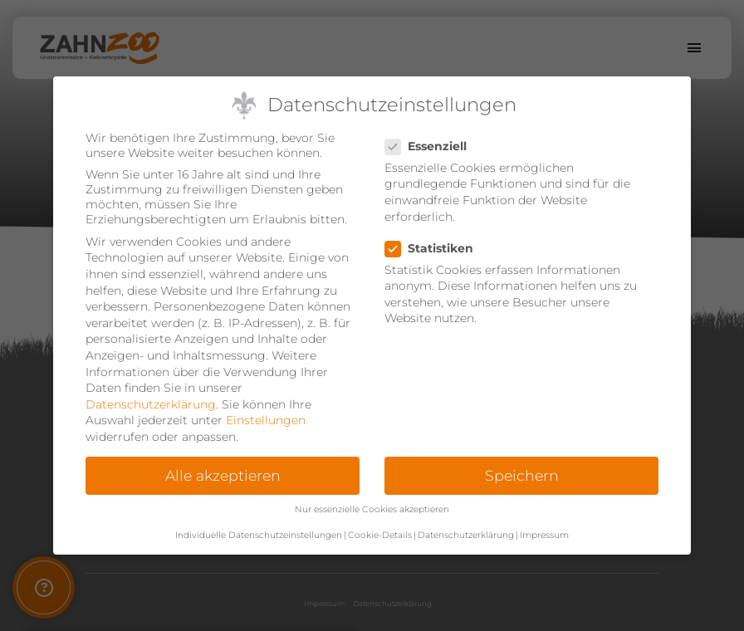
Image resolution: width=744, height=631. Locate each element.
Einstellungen (266, 420)
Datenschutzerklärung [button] (466, 535)
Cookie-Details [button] (380, 535)
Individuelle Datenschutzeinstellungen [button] (258, 535)
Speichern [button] (522, 475)
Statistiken (434, 248)
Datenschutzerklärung (151, 404)
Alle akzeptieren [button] (223, 475)
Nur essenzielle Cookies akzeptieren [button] (372, 509)
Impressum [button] (544, 535)
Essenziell (430, 146)
